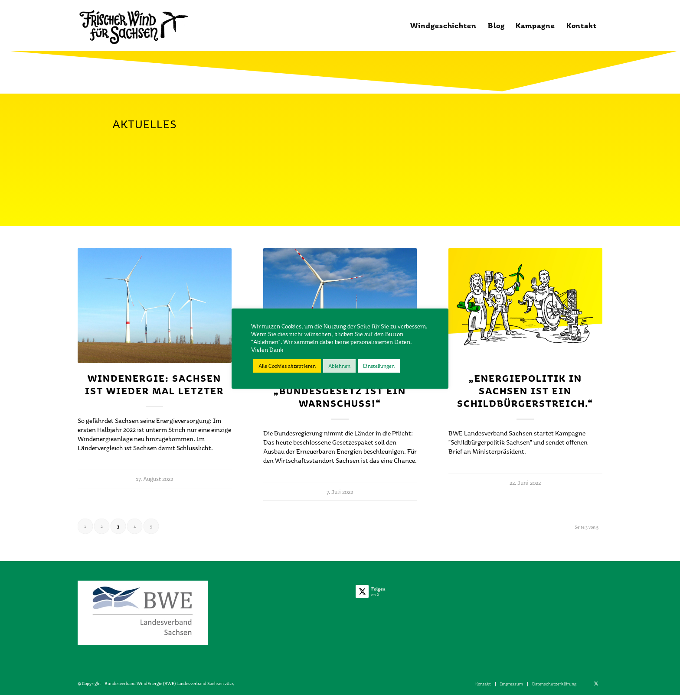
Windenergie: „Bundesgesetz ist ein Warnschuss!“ (340, 391)
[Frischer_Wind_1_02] (133, 25)
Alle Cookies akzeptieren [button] (287, 366)
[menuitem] (443, 25)
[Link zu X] (595, 683)
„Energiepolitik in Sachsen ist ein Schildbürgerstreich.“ (525, 391)
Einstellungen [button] (379, 366)
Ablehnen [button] (339, 366)
